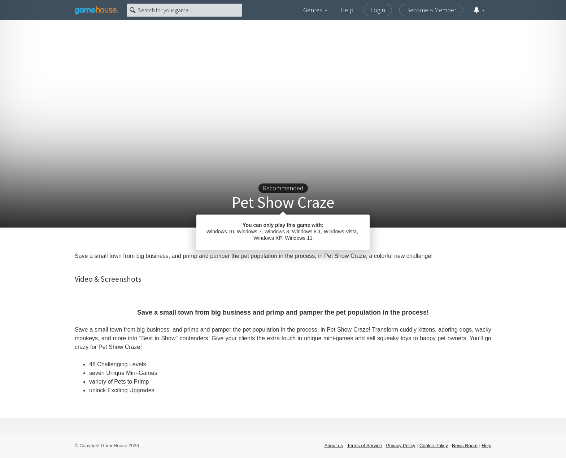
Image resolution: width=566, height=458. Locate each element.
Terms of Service (364, 445)
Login (377, 10)
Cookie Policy (433, 445)
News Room (465, 445)
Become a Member (431, 10)
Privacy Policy (400, 445)
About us (334, 445)
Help (346, 10)
